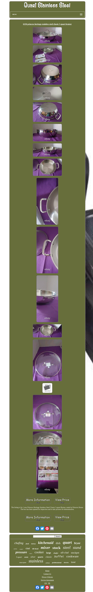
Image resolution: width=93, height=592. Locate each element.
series (15, 549)
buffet (59, 556)
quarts (40, 557)
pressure (21, 552)
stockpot (75, 552)
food (27, 544)
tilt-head (35, 549)
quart (67, 542)
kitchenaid (45, 543)
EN (46, 583)
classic (49, 557)
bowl (73, 562)
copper (21, 549)
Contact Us (47, 574)
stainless (36, 561)
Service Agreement (47, 580)
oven (26, 557)
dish (58, 543)
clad (28, 548)
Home (47, 571)
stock (56, 548)
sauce (30, 553)
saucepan (22, 562)
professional (56, 563)
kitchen (33, 544)
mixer (45, 547)
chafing (18, 543)
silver (33, 557)
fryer (77, 543)
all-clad (65, 552)
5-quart (19, 557)
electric (66, 562)
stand (77, 547)
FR (49, 583)
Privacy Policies (47, 577)
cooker (39, 552)
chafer (55, 553)
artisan (48, 563)
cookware (72, 556)
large (48, 553)
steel (66, 547)
